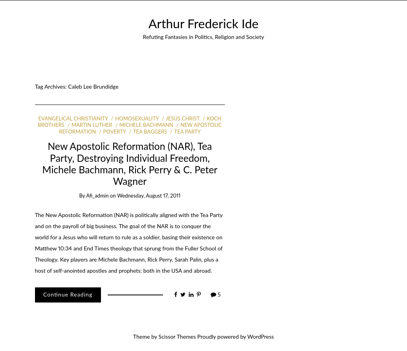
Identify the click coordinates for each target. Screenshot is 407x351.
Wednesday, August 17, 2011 (149, 195)
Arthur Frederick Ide (204, 23)
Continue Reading (68, 294)
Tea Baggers (150, 131)
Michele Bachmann (146, 125)
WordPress (260, 336)
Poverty (114, 131)
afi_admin (97, 195)
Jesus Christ (183, 118)
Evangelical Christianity (73, 118)
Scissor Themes (177, 336)
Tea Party (187, 131)
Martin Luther (92, 125)
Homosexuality (137, 118)
